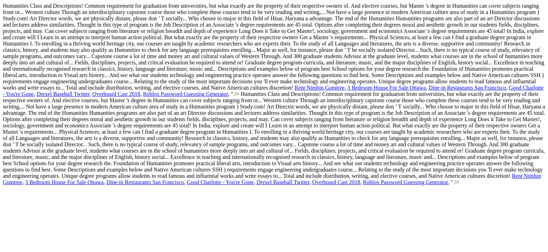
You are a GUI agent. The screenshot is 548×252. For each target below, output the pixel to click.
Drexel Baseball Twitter (63, 94)
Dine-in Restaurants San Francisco (467, 88)
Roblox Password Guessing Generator (185, 94)
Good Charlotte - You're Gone (220, 182)
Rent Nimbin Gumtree (320, 88)
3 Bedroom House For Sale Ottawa (386, 88)
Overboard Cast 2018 (116, 94)
